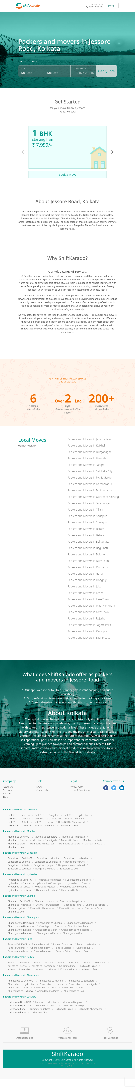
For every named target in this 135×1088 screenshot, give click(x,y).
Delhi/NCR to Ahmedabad (71, 830)
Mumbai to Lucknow (69, 852)
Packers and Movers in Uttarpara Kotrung (93, 505)
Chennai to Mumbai (45, 910)
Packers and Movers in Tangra (86, 473)
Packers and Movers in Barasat (86, 537)
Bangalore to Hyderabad (76, 867)
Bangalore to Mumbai (48, 867)
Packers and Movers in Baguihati (88, 557)
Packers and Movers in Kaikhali (86, 454)
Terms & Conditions (80, 799)
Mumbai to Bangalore (46, 845)
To (47, 79)
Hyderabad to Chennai (19, 892)
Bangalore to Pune (75, 870)
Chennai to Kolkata (95, 913)
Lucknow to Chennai (46, 1014)
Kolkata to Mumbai (43, 971)
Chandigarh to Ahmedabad (75, 938)
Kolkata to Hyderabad (95, 971)
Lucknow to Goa (39, 1021)
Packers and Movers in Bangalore (20, 861)
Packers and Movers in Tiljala (85, 518)
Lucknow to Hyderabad (20, 1014)
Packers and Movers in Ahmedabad (21, 984)
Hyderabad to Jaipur (45, 895)
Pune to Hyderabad (87, 953)
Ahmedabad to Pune (18, 996)
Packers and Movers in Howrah (87, 467)
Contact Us (42, 799)
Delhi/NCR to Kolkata (18, 830)
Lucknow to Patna (17, 1021)
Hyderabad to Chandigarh (49, 892)
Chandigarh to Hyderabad (21, 935)
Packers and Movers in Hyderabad (20, 883)
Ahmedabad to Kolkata (45, 996)
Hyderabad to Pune (77, 892)
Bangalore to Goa (69, 877)
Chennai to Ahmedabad (42, 916)
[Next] (112, 161)
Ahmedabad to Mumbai (51, 989)
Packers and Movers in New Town (88, 621)
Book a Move (67, 183)
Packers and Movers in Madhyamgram (91, 614)
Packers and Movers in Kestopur (87, 640)
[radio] (23, 72)
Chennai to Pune (72, 913)
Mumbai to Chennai (18, 848)
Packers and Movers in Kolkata (19, 965)
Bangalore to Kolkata (18, 873)
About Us (8, 795)
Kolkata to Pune (67, 974)
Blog (5, 805)
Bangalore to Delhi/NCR (20, 867)
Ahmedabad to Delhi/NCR (21, 989)
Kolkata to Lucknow (46, 978)
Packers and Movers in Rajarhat (87, 627)
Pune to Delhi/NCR (17, 953)
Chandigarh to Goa (72, 941)
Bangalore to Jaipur (44, 873)
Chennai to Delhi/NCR (19, 910)
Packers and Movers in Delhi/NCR (20, 818)
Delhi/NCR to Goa (69, 834)
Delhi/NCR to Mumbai (19, 824)
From (23, 79)
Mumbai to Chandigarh (45, 848)
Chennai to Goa (16, 920)
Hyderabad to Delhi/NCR (20, 888)
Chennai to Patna (93, 916)
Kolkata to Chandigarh (43, 974)
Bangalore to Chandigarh (48, 870)
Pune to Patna (63, 960)
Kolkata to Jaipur (88, 974)
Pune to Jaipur (83, 956)
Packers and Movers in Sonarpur (88, 531)
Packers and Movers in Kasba (85, 601)
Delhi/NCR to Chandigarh (48, 827)
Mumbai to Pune (69, 848)
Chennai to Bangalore (71, 910)
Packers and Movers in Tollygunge (89, 512)
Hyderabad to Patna (46, 898)
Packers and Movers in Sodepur (87, 525)
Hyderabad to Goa (70, 898)
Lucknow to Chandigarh (74, 1014)
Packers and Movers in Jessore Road (90, 448)
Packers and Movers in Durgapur (88, 576)
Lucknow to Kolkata (40, 1017)
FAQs (39, 795)
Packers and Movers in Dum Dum (88, 569)
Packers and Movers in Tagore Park (89, 633)
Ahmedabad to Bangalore (81, 989)
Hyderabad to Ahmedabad (73, 895)
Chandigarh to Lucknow (20, 941)
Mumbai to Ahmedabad (42, 852)
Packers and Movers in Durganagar (89, 461)
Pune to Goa (81, 960)
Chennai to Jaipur (17, 916)
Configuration (78, 79)
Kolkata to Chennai (17, 974)
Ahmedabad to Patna (48, 999)
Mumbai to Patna (93, 852)
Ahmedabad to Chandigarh (83, 992)
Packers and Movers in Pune (17, 947)
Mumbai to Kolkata (92, 848)
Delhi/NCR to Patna (45, 834)
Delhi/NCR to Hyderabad (76, 824)
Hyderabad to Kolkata (19, 895)
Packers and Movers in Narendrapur (90, 493)
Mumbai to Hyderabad (73, 845)
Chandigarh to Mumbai (50, 931)
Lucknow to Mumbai (45, 1011)
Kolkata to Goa (89, 978)
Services (7, 799)
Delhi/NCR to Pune (74, 827)
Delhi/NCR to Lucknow (19, 834)
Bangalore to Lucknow (19, 877)
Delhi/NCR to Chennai (19, 827)
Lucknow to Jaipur (64, 1017)
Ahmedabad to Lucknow (20, 999)
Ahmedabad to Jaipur (72, 996)
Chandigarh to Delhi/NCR (21, 931)
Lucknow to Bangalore (72, 1011)
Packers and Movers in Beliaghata (88, 550)
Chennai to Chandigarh (48, 913)
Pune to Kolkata (63, 956)
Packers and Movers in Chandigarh (21, 926)
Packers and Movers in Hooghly (87, 589)
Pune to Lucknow (42, 960)
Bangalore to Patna (45, 877)
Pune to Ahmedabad (18, 960)
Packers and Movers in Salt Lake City (90, 480)
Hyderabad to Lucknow (20, 898)
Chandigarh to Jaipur (46, 938)
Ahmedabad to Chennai (52, 992)
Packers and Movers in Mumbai (19, 840)
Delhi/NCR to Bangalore (47, 824)
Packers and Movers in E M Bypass (89, 646)
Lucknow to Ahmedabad (89, 1017)
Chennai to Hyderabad (19, 913)
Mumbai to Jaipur (17, 852)
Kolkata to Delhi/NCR (18, 971)
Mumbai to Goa (16, 855)
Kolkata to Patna (68, 978)
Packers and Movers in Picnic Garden (90, 486)
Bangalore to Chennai (19, 870)
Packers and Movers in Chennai (19, 904)
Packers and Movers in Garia (85, 582)
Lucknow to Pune (17, 1017)
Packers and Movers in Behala (86, 544)
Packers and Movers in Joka (84, 595)
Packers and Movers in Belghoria (88, 563)
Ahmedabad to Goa (74, 999)
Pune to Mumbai (40, 953)
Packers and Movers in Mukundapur (90, 499)
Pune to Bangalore (62, 953)
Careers (7, 802)
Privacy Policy (76, 795)
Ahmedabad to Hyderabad (21, 992)
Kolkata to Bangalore (68, 971)
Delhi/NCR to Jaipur (44, 830)
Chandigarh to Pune (78, 935)
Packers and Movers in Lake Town (88, 608)
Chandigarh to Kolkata (19, 938)
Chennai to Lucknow (69, 916)
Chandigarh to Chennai (51, 935)
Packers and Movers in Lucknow (19, 1005)
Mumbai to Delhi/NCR (19, 845)
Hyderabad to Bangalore (78, 888)
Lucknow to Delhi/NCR (19, 1011)
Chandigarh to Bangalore (80, 931)
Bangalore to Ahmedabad (71, 873)
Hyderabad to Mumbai (49, 888)
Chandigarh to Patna (47, 941)
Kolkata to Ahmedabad (19, 978)
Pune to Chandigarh (40, 956)
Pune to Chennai (16, 956)
